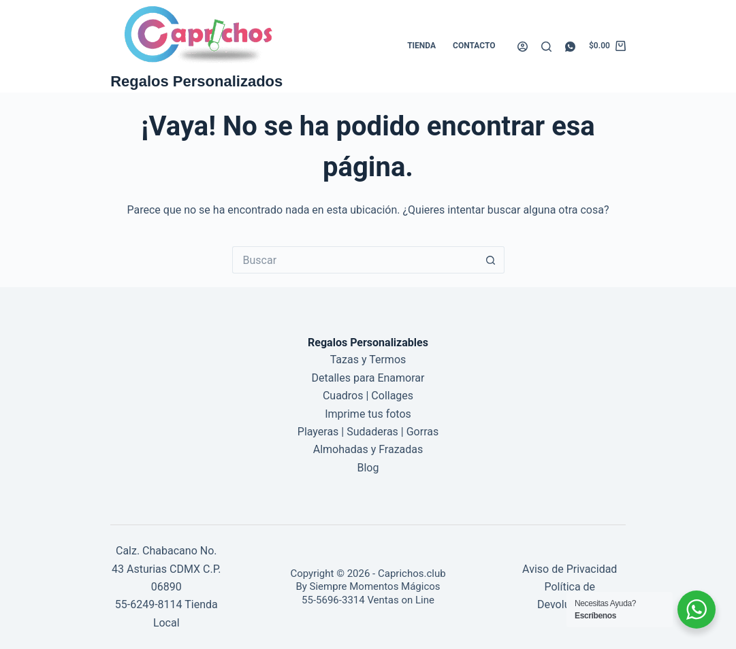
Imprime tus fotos (368, 413)
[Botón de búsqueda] (491, 259)
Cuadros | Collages (368, 395)
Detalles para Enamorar (368, 377)
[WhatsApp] (570, 46)
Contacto (474, 45)
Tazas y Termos (368, 359)
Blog (368, 467)
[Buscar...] (354, 259)
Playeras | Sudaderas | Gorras (368, 431)
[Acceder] (522, 46)
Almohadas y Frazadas (368, 449)
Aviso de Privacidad (569, 569)
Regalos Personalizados (196, 81)
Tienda (421, 45)
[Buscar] (546, 46)
